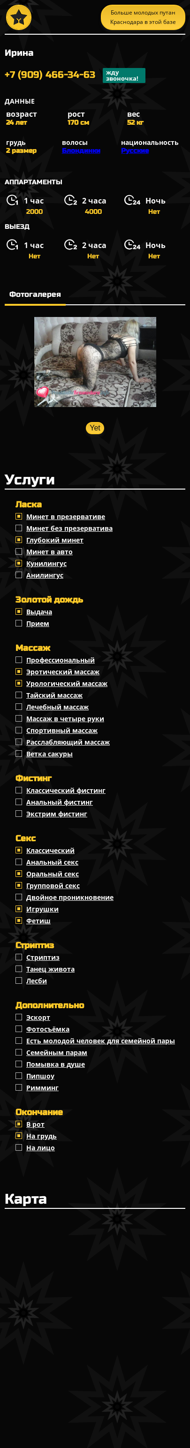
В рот (35, 1124)
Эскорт (38, 1017)
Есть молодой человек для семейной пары (100, 1040)
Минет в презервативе (65, 516)
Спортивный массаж (62, 730)
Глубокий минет (55, 539)
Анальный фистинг (59, 802)
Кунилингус (46, 563)
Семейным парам (56, 1052)
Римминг (42, 1087)
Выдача (39, 611)
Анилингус (44, 575)
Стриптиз (43, 957)
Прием (37, 623)
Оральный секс (52, 873)
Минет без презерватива (69, 528)
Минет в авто (49, 551)
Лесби (36, 980)
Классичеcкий (50, 850)
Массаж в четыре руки (65, 718)
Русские (135, 151)
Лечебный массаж (57, 706)
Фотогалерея (35, 294)
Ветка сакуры (49, 753)
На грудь (41, 1135)
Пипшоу (40, 1075)
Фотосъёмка (47, 1029)
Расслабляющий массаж (68, 742)
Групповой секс (53, 885)
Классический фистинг (66, 790)
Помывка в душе (55, 1064)
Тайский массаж (54, 695)
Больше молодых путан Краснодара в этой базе (143, 17)
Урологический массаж (66, 683)
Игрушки (42, 909)
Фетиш (38, 920)
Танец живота (50, 969)
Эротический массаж (62, 671)
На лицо (40, 1147)
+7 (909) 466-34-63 (75, 75)
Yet (95, 428)
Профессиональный (60, 660)
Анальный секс (52, 862)
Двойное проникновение (70, 897)
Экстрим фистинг (56, 813)
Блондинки (81, 151)
